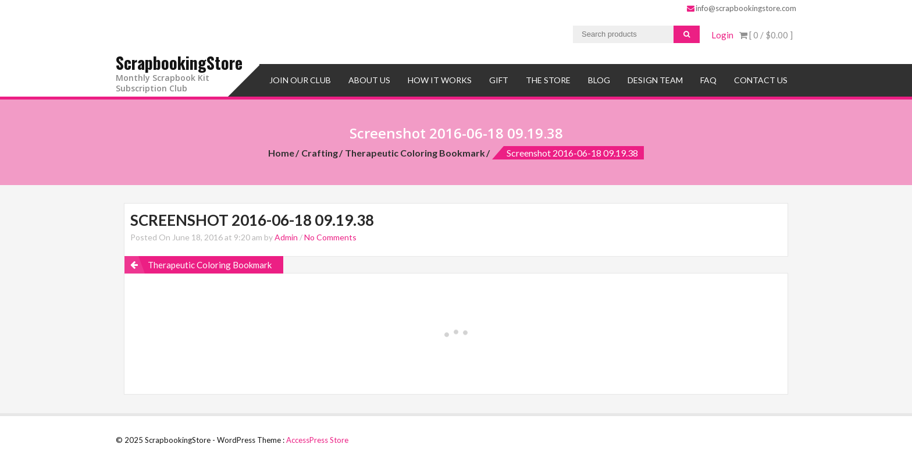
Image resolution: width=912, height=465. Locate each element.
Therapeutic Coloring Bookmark (415, 152)
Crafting (319, 152)
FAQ (708, 80)
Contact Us (761, 80)
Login (722, 35)
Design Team (655, 80)
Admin (286, 237)
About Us (369, 80)
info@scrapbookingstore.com (741, 8)
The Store (548, 80)
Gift (498, 80)
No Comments (330, 237)
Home (281, 152)
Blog (599, 80)
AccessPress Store (317, 440)
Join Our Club (300, 80)
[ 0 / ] (766, 35)
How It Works (440, 80)
